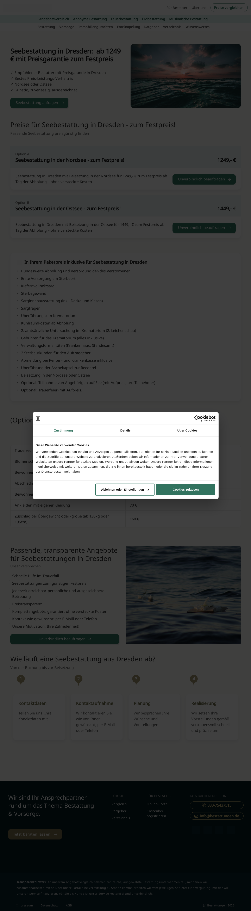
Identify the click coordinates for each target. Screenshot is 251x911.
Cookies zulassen (186, 489)
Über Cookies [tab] (187, 430)
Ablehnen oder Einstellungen (125, 489)
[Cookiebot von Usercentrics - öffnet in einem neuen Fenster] (197, 418)
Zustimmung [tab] (63, 430)
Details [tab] (125, 430)
